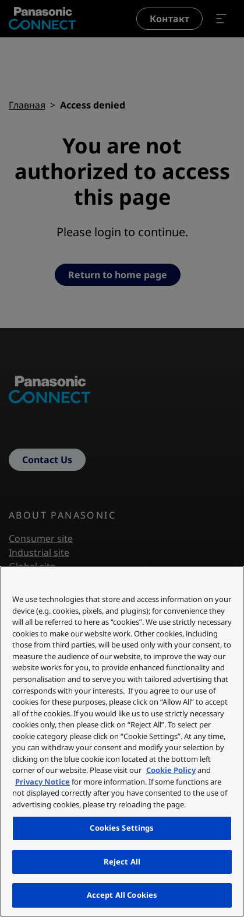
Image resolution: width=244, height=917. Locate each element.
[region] (122, 741)
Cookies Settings (122, 827)
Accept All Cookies (122, 895)
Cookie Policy (171, 770)
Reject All (122, 861)
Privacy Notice (42, 781)
